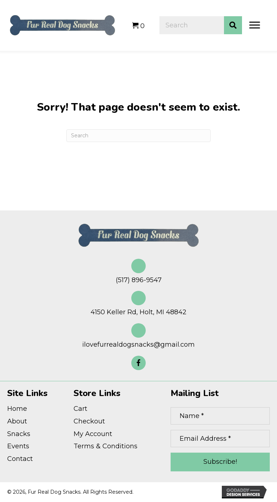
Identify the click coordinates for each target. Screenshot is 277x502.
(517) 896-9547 (139, 280)
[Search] (138, 135)
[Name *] (220, 416)
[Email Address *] (220, 438)
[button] (138, 363)
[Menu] (254, 25)
